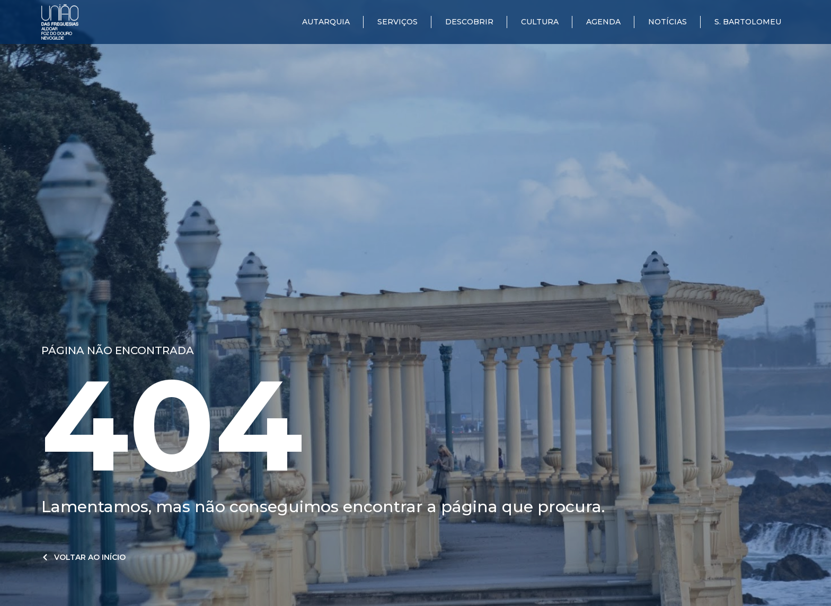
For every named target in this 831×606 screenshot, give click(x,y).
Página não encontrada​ (117, 350)
